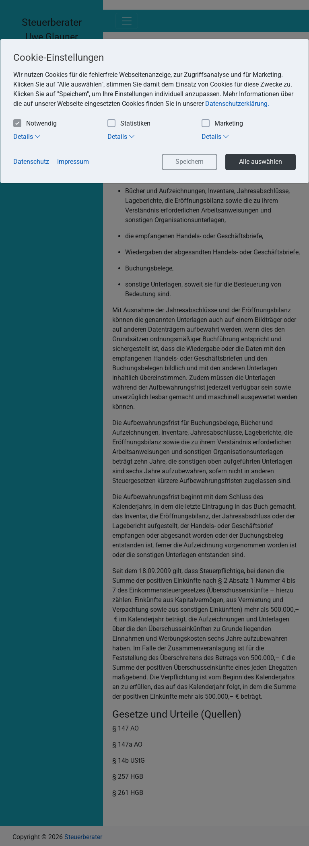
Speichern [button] (189, 161)
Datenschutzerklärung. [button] (237, 103)
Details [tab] (27, 136)
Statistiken (128, 123)
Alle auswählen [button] (260, 161)
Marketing (222, 123)
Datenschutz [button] (31, 161)
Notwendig (35, 123)
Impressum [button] (73, 161)
